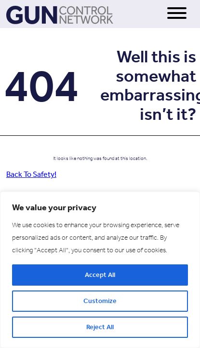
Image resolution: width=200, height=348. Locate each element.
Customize (100, 301)
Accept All (100, 275)
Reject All (100, 327)
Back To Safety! (31, 174)
